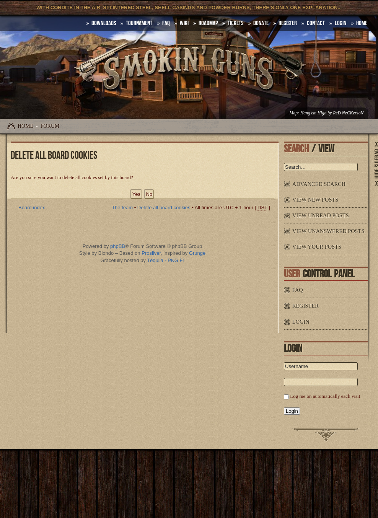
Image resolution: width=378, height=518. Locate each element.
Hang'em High (313, 113)
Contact (316, 23)
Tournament (139, 23)
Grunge (197, 253)
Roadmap (208, 23)
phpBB (117, 246)
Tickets (235, 23)
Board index (31, 207)
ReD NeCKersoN (348, 113)
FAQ (166, 23)
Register (288, 23)
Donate (261, 23)
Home (25, 126)
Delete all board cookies (164, 207)
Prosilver (151, 253)
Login (340, 23)
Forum (50, 126)
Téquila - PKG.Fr (165, 260)
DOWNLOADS (103, 23)
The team (122, 207)
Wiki (184, 23)
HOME (361, 23)
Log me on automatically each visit (325, 396)
